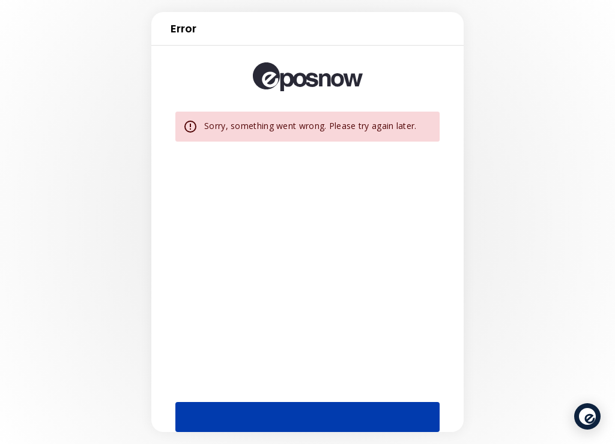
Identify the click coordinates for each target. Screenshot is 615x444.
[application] (587, 416)
